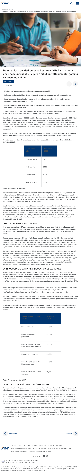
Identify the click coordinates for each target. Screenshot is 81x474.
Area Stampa (9, 9)
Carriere (13, 445)
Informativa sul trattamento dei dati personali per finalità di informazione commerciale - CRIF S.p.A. (41, 448)
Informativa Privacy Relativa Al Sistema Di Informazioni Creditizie (31, 451)
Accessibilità (42, 445)
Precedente (13, 433)
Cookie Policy (32, 445)
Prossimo (69, 433)
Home (3, 9)
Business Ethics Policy (55, 445)
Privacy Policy (22, 445)
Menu (77, 3)
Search (71, 3)
